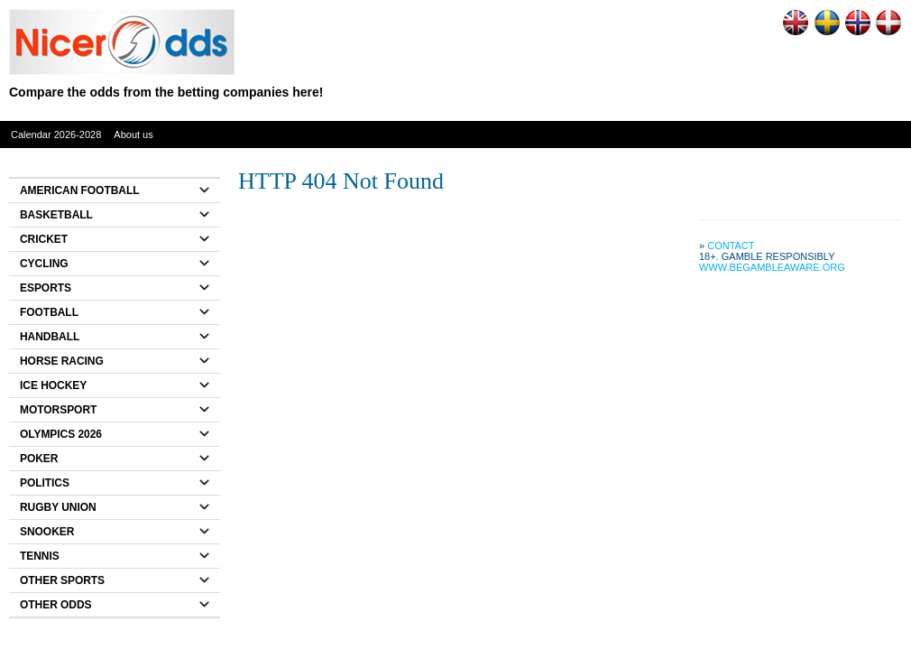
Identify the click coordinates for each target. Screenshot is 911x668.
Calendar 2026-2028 (56, 134)
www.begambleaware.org (772, 267)
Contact (730, 245)
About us (133, 134)
